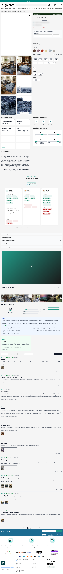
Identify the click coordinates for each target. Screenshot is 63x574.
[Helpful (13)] (60, 436)
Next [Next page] (38, 528)
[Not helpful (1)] (61, 402)
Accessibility (34, 567)
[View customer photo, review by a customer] (12, 298)
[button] (29, 15)
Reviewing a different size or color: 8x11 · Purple (9, 447)
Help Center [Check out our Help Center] (34, 563)
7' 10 (38, 80)
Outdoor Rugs (25, 8)
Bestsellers (18, 567)
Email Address (36, 33)
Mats (39, 8)
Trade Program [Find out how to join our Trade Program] (18, 568)
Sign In (50, 5)
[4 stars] (13, 354)
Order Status (59, 1)
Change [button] (40, 44)
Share (42, 41)
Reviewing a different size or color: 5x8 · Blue (8, 499)
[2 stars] (19, 354)
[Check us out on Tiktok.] (51, 561)
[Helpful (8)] (60, 489)
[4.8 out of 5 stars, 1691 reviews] (37, 20)
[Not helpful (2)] (61, 385)
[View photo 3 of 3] (10, 486)
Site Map (17, 564)
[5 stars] (10, 354)
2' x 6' (35, 74)
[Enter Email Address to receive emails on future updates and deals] (49, 531)
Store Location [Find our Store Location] (18, 563)
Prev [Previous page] (25, 528)
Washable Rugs (14, 8)
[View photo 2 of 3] (6, 486)
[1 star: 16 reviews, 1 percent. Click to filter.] (31, 315)
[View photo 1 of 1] (2, 367)
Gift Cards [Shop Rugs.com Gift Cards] (18, 560)
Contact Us (33, 559)
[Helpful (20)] (59, 402)
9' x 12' (35, 62)
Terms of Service (54, 535)
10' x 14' (46, 62)
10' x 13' (40, 62)
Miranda (18, 11)
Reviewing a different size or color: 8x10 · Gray (9, 465)
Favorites (57, 5)
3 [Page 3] (31, 528)
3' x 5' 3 (35, 59)
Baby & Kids (31, 8)
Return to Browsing (4, 11)
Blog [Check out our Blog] (17, 562)
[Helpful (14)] (59, 418)
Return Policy (34, 566)
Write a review (44, 20)
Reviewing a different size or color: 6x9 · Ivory (9, 430)
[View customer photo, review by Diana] (5, 298)
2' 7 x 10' (40, 74)
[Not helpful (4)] (61, 453)
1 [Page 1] (27, 528)
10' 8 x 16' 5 (52, 62)
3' (34, 68)
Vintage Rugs (14, 11)
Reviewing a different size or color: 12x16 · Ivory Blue (10, 483)
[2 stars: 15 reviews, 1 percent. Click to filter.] (31, 313)
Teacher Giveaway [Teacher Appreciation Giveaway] (19, 571)
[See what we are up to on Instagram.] (49, 561)
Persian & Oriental (7, 8)
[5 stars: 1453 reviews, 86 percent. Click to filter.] (31, 308)
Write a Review (58, 353)
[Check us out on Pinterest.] (54, 561)
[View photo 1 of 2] (2, 502)
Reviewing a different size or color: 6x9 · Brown (9, 382)
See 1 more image (24, 112)
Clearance (60, 8)
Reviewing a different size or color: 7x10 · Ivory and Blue (11, 347)
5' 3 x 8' (45, 59)
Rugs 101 (33, 564)
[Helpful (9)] (59, 471)
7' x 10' (56, 59)
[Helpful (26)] (60, 371)
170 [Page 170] (35, 528)
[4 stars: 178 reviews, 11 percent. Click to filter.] (31, 310)
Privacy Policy (44, 534)
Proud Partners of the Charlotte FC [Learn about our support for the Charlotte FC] (22, 559)
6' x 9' (51, 59)
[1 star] (22, 354)
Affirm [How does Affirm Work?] (17, 566)
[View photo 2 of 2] (6, 502)
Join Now (59, 530)
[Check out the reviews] (51, 568)
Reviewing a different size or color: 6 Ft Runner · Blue (10, 517)
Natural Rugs (20, 8)
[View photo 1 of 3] (2, 486)
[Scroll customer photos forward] (61, 298)
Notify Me (56, 35)
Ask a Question (36, 41)
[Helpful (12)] (59, 453)
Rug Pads (35, 8)
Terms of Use (4, 567)
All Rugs (2, 8)
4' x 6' (41, 59)
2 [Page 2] (29, 528)
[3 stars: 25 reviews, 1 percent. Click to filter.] (31, 311)
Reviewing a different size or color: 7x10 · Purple (9, 416)
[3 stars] (16, 354)
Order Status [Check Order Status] (34, 560)
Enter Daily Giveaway (20, 570)
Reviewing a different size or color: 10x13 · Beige (9, 399)
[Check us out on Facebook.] (47, 561)
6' (34, 80)
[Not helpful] (61, 436)
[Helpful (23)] (59, 385)
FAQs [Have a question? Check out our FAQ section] (32, 562)
